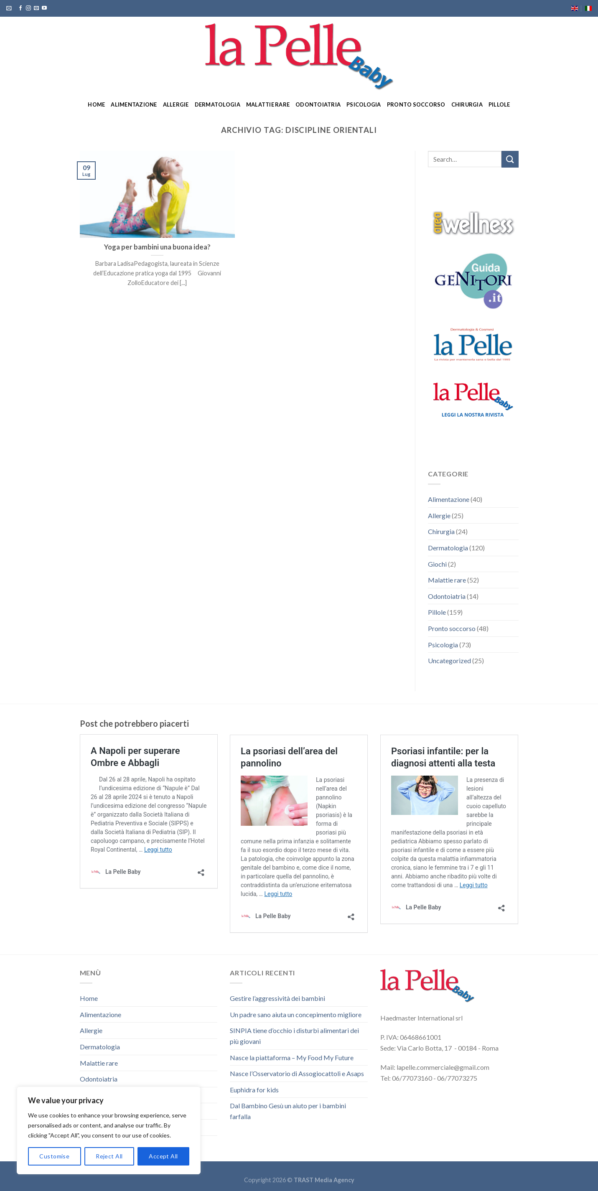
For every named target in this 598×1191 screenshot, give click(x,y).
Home (96, 104)
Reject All (109, 1156)
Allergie (176, 104)
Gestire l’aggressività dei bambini (277, 998)
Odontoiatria (318, 104)
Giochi (437, 564)
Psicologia (363, 104)
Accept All (163, 1156)
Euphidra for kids (254, 1090)
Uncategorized (449, 660)
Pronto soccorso (416, 104)
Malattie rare (268, 104)
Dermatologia (217, 104)
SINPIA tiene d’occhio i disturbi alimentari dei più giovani (294, 1035)
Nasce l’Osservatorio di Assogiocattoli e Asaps (297, 1073)
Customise (54, 1156)
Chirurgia (467, 104)
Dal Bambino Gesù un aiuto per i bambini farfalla (288, 1111)
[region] (109, 1130)
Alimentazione (134, 104)
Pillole (499, 104)
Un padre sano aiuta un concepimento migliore (295, 1014)
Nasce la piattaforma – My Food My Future (292, 1057)
